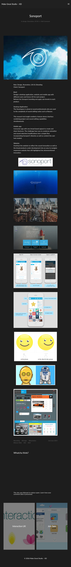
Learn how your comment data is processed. (32, 493)
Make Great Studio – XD (12, 4)
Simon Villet (18, 443)
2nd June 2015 (53, 440)
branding (17, 440)
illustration (30, 21)
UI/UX (37, 21)
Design (25, 440)
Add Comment (45, 21)
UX (30, 443)
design (25, 21)
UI (25, 443)
